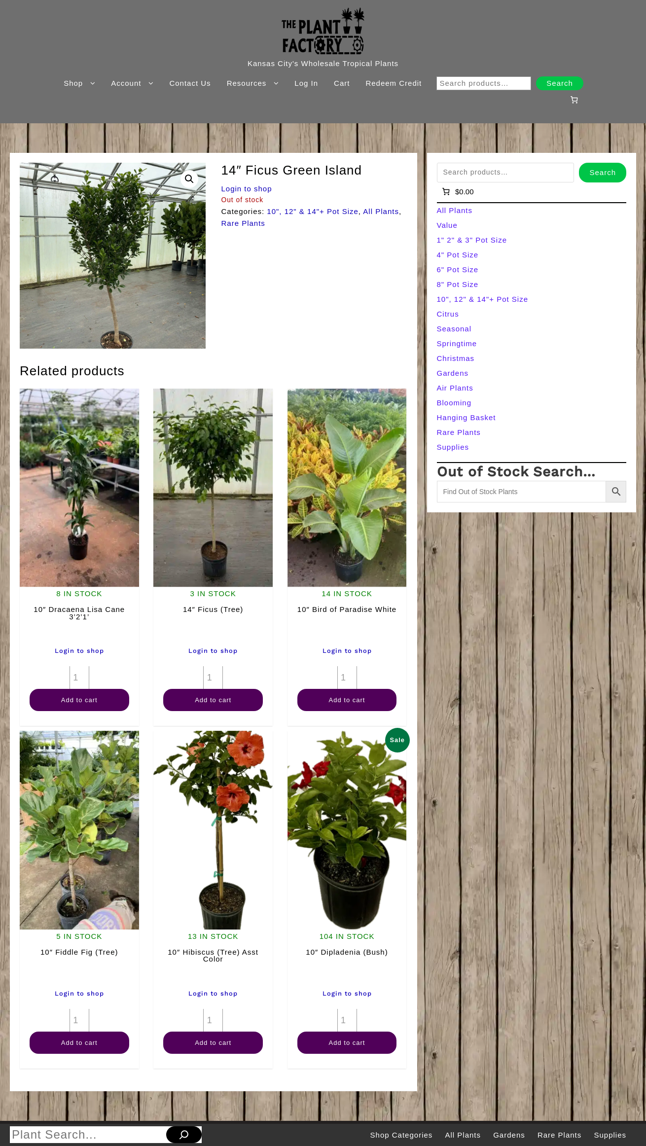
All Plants (381, 211)
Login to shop (246, 188)
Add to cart (79, 700)
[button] (189, 179)
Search (559, 83)
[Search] (184, 1134)
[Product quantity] (79, 677)
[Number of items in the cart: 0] (574, 99)
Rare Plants (243, 223)
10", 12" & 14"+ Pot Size (313, 211)
